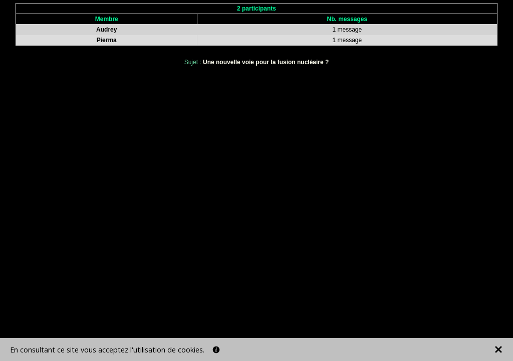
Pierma (107, 40)
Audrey (106, 29)
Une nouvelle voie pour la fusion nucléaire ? (266, 62)
